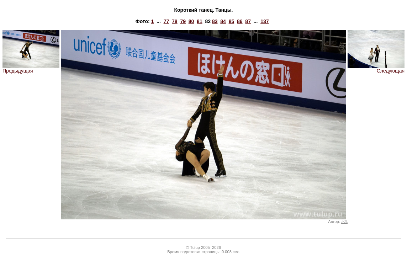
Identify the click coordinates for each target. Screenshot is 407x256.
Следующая (376, 68)
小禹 (344, 222)
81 (199, 21)
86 (240, 21)
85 (231, 21)
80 (191, 21)
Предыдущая (30, 68)
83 (215, 21)
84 (223, 21)
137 (264, 21)
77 (166, 21)
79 (183, 21)
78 (175, 21)
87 (248, 21)
